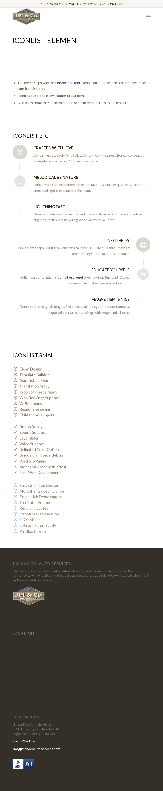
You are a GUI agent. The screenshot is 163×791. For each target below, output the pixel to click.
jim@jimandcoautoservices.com (36, 749)
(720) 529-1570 (24, 741)
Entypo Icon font (67, 82)
